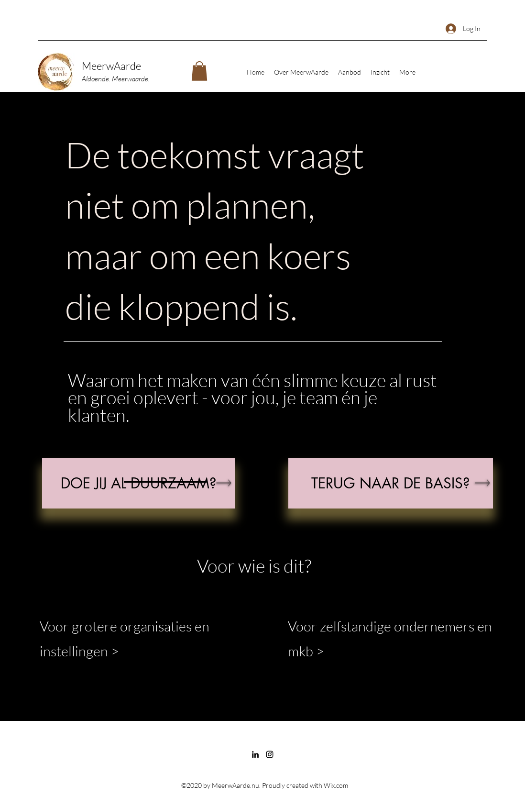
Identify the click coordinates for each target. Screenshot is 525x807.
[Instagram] (269, 754)
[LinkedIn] (255, 754)
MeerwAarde (111, 65)
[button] (199, 71)
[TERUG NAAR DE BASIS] (390, 483)
